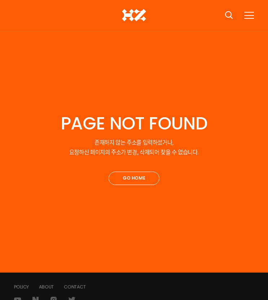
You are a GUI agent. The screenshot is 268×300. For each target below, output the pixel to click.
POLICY (21, 287)
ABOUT (46, 287)
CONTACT (74, 287)
